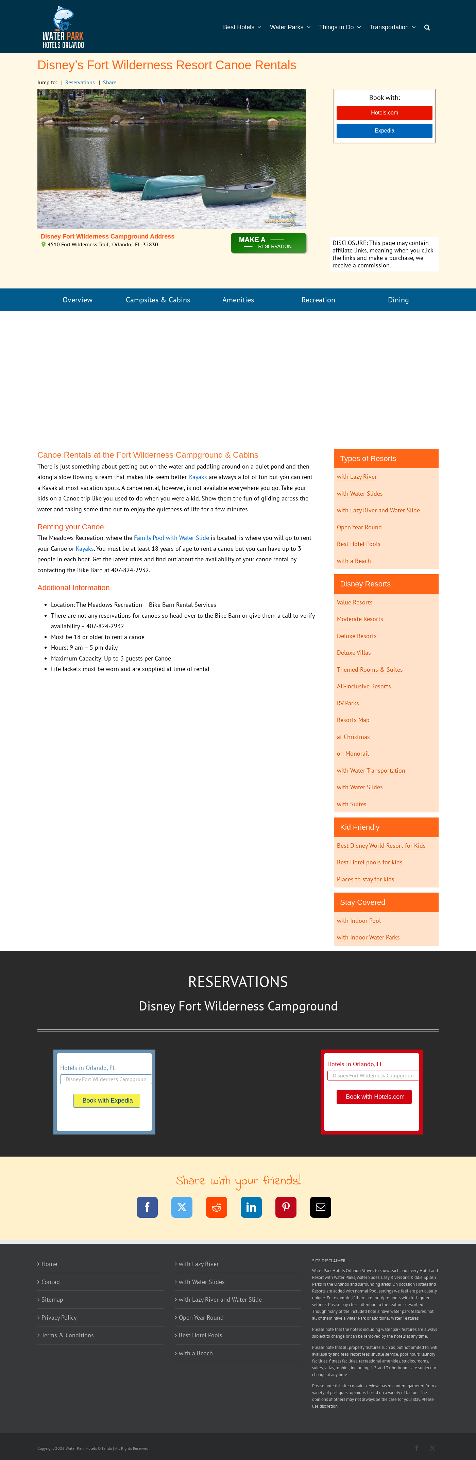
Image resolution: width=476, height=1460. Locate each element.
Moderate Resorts (360, 619)
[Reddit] (220, 1208)
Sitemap (52, 1299)
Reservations (80, 82)
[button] (427, 26)
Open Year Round (359, 527)
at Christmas (353, 737)
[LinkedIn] (255, 1208)
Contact (51, 1282)
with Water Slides (360, 493)
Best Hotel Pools (358, 544)
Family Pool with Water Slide (171, 538)
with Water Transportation (371, 770)
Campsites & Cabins (158, 299)
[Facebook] (151, 1208)
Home (49, 1264)
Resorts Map (353, 720)
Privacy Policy (58, 1317)
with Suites (352, 804)
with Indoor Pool (359, 921)
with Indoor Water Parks (368, 937)
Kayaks (198, 477)
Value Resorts (355, 602)
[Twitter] (186, 1208)
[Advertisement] (384, 190)
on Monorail (353, 753)
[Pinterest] (290, 1208)
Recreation (318, 299)
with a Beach (354, 561)
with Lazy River (357, 476)
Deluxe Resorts (357, 636)
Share (109, 82)
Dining (398, 299)
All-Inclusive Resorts (364, 686)
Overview (77, 299)
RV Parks (348, 703)
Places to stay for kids (365, 879)
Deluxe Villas (354, 652)
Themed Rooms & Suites (370, 669)
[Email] (324, 1208)
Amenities (238, 299)
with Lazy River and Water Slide (378, 510)
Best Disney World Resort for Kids (381, 845)
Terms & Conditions (67, 1335)
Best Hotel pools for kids (370, 862)
